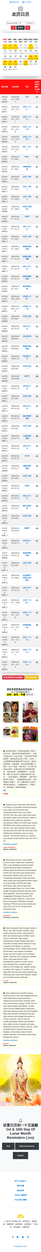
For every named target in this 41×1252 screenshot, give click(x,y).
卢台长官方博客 (20, 1200)
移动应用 (20, 1190)
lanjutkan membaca (10, 844)
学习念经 (26, 2)
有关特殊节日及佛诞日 (13, 677)
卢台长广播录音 (20, 1195)
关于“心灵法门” (20, 1181)
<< (13, 28)
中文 (8, 1146)
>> (28, 28)
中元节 (27, 456)
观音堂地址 (32, 677)
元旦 (27, 97)
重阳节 (27, 528)
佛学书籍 (20, 1186)
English (20, 1155)
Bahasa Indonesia (27, 1146)
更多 (4, 790)
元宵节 (27, 216)
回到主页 (14, 2)
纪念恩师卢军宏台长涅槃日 (27, 577)
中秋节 (27, 486)
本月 (20, 28)
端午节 (27, 376)
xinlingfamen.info (20, 1246)
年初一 (27, 157)
